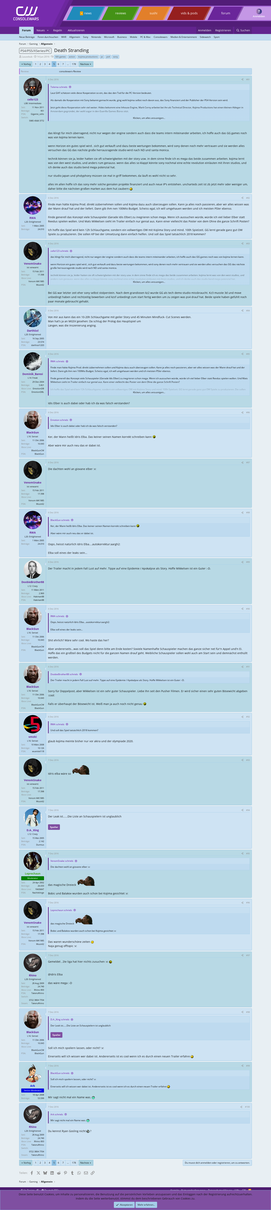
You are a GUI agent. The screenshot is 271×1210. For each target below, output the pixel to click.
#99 (248, 1065)
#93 (248, 760)
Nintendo (96, 37)
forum (225, 13)
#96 (248, 902)
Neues (41, 30)
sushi (153, 13)
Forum (26, 30)
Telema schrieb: (59, 87)
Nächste (84, 64)
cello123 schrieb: (60, 251)
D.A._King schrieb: (60, 1019)
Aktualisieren (76, 30)
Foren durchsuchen (48, 37)
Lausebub (27, 56)
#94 (248, 810)
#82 (248, 197)
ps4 (108, 56)
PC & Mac (145, 37)
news (88, 13)
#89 (248, 561)
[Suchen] (243, 30)
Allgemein (74, 37)
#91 (248, 666)
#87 (248, 462)
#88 (248, 512)
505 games (60, 56)
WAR (63, 37)
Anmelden (259, 16)
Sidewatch (205, 37)
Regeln (57, 30)
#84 (248, 310)
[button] (47, 30)
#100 (247, 1106)
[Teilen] (242, 79)
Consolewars (160, 37)
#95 (248, 853)
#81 (248, 79)
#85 (248, 353)
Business (122, 37)
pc (102, 56)
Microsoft (109, 37)
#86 (248, 412)
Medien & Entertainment (184, 37)
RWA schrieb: (57, 361)
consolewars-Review (70, 71)
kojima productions (88, 56)
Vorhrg (27, 64)
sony (115, 56)
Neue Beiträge (27, 37)
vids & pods (189, 13)
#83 (248, 243)
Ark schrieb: (57, 1114)
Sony (85, 37)
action (72, 56)
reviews (120, 13)
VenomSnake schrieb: (62, 861)
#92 (248, 716)
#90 (248, 608)
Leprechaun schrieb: (61, 910)
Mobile (133, 37)
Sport (217, 37)
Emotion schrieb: (59, 420)
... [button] (68, 64)
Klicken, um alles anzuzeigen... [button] (149, 118)
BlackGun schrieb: (60, 520)
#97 (248, 955)
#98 (248, 1012)
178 (74, 64)
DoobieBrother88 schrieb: (64, 674)
